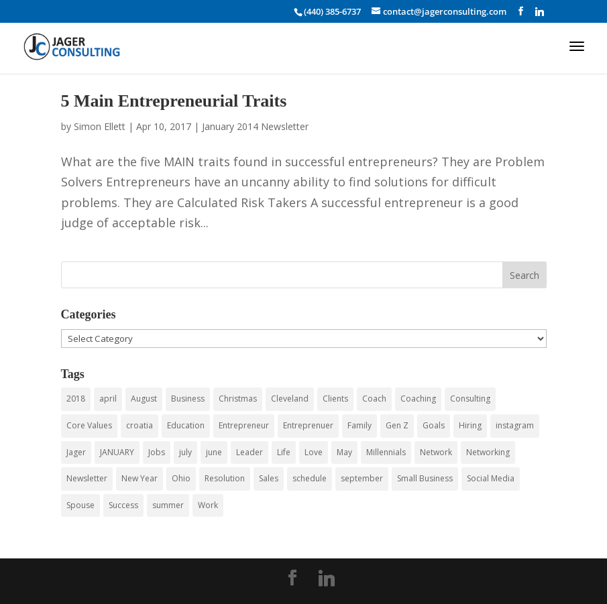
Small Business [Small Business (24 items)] (425, 478)
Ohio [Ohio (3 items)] (181, 478)
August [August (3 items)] (144, 398)
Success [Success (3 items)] (123, 505)
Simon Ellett (99, 126)
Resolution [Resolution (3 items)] (225, 478)
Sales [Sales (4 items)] (268, 478)
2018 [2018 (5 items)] (75, 398)
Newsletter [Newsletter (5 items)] (86, 478)
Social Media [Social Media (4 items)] (490, 478)
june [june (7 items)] (214, 452)
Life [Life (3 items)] (283, 452)
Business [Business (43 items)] (188, 398)
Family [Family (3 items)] (359, 425)
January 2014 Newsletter (255, 126)
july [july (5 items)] (185, 452)
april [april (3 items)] (108, 398)
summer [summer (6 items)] (168, 505)
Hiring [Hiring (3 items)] (470, 425)
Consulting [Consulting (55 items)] (470, 398)
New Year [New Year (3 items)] (139, 478)
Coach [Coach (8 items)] (374, 398)
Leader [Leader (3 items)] (249, 452)
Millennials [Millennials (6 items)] (386, 452)
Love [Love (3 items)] (314, 452)
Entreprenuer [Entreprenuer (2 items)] (308, 425)
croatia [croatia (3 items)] (139, 425)
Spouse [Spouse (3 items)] (80, 505)
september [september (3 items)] (362, 478)
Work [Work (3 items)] (208, 505)
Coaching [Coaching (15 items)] (418, 398)
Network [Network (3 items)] (436, 452)
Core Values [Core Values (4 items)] (89, 425)
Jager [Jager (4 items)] (76, 452)
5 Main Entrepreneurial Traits (174, 101)
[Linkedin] (539, 11)
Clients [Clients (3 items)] (335, 398)
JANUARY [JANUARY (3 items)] (117, 452)
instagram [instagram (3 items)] (515, 425)
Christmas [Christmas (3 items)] (238, 398)
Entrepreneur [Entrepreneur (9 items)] (244, 425)
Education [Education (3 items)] (186, 425)
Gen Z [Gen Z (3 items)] (397, 425)
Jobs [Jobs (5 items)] (156, 452)
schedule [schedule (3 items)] (309, 478)
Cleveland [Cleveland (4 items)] (290, 398)
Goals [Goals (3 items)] (434, 425)
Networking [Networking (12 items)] (488, 452)
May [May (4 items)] (344, 452)
